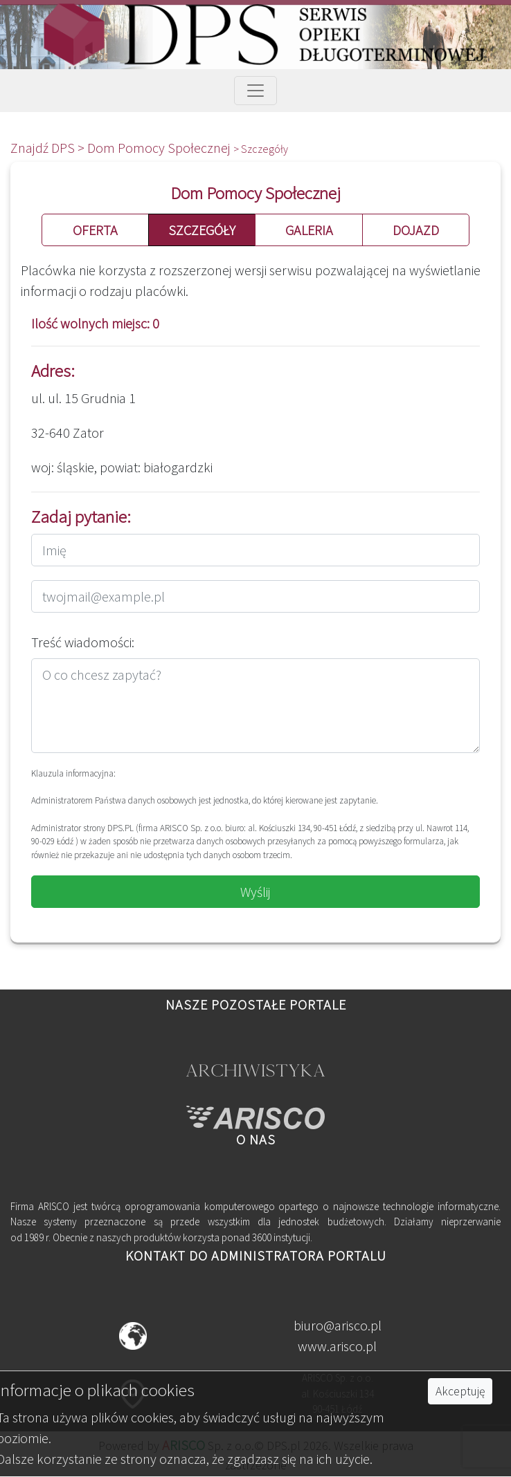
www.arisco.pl (337, 1346)
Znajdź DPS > (48, 147)
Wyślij (255, 891)
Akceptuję (460, 1391)
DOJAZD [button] (416, 230)
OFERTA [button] (95, 230)
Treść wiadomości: (82, 642)
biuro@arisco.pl (338, 1325)
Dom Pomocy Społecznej (160, 147)
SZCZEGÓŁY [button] (201, 230)
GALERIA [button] (309, 230)
